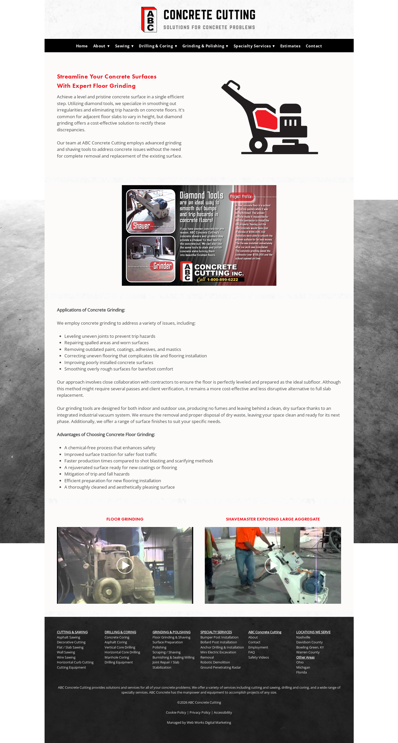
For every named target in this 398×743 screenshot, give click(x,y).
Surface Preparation (168, 642)
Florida (301, 672)
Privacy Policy (200, 712)
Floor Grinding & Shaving (171, 637)
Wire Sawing (66, 657)
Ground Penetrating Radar (220, 667)
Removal (207, 657)
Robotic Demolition (215, 662)
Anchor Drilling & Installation (222, 647)
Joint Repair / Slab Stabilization (166, 665)
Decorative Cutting (71, 642)
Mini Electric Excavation (218, 652)
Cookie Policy (176, 712)
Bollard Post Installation (218, 642)
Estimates (290, 46)
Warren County (308, 652)
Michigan (303, 667)
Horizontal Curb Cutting (75, 662)
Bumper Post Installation (219, 637)
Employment (258, 647)
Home (82, 46)
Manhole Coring (117, 657)
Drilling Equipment (119, 662)
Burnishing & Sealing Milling (173, 657)
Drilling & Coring (158, 46)
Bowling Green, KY (310, 647)
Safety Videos (258, 657)
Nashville (303, 637)
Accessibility (223, 712)
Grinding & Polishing (205, 46)
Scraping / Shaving (167, 652)
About (101, 46)
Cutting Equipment (71, 667)
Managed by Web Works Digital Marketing (199, 722)
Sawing (124, 46)
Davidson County (309, 642)
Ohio (300, 662)
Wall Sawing (66, 652)
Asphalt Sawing (68, 637)
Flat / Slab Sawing (70, 647)
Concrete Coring (117, 637)
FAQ (251, 652)
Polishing (159, 647)
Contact (314, 46)
